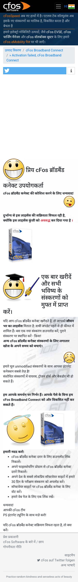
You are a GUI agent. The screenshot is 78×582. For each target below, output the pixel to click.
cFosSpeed (11, 16)
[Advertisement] (39, 118)
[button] (34, 70)
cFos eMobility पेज (16, 42)
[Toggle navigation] (58, 6)
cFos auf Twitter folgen (56, 560)
